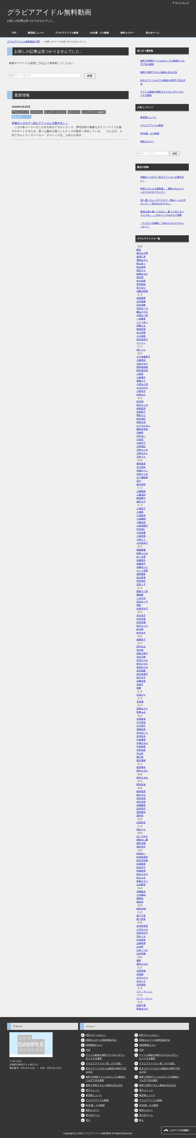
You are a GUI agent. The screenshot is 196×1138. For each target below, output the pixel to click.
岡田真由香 (142, 367)
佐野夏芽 (141, 574)
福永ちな (141, 829)
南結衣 (139, 902)
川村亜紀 (141, 446)
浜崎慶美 (141, 805)
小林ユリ (141, 539)
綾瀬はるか (142, 274)
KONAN (140, 529)
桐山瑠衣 (141, 484)
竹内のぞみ (142, 660)
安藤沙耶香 (142, 291)
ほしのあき (142, 836)
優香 (138, 960)
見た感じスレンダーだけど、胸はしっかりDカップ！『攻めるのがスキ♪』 (163, 202)
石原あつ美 (142, 315)
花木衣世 (141, 801)
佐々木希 (141, 556)
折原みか (141, 394)
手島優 (139, 701)
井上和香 (141, 332)
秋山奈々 (141, 263)
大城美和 (141, 360)
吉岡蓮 (139, 974)
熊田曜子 (141, 498)
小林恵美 (141, 536)
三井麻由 (141, 895)
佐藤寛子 (141, 563)
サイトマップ (182, 2)
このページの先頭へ (179, 1130)
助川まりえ (142, 625)
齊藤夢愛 (141, 550)
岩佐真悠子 (142, 339)
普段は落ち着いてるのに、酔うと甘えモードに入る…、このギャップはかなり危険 (162, 213)
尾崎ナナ (141, 381)
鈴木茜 (139, 629)
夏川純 (139, 757)
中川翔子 (141, 726)
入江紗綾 (141, 336)
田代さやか (142, 663)
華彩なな (141, 415)
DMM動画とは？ (94, 1045)
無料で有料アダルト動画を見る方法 (158, 72)
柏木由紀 (141, 418)
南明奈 (139, 898)
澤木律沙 (141, 581)
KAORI (140, 401)
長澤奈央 (141, 736)
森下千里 (141, 915)
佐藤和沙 (141, 560)
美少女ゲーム (152, 32)
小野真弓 (141, 391)
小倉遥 (139, 374)
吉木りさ (141, 981)
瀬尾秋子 (141, 639)
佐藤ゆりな (142, 567)
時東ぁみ (141, 712)
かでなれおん (143, 425)
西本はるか (142, 770)
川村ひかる (142, 450)
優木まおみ (142, 964)
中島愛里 (141, 739)
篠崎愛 (139, 594)
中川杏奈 (141, 722)
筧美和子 (141, 412)
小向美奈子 (142, 543)
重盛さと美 (142, 591)
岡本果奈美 (142, 370)
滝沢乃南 (141, 657)
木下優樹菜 (142, 477)
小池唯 (139, 512)
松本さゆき (142, 874)
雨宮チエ (141, 270)
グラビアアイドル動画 (66, 32)
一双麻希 (141, 318)
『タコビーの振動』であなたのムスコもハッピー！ (162, 225)
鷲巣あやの (142, 1008)
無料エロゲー (127, 32)
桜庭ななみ (142, 553)
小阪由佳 (141, 522)
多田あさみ (142, 667)
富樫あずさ (142, 708)
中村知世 (141, 750)
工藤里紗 (141, 494)
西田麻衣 (141, 767)
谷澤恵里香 (142, 926)
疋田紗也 (141, 822)
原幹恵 (139, 815)
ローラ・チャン (144, 998)
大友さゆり (142, 363)
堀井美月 (141, 846)
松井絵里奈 (142, 857)
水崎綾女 (141, 891)
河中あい (141, 436)
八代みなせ (142, 929)
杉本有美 (141, 619)
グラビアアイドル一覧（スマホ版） (104, 1063)
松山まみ (141, 877)
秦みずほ (141, 795)
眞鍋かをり (142, 881)
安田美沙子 (142, 933)
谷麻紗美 (141, 681)
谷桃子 (139, 684)
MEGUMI (141, 908)
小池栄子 (141, 508)
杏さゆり (141, 287)
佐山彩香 (141, 577)
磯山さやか (142, 312)
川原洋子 (141, 443)
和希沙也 (141, 422)
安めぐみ (141, 936)
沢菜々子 (141, 584)
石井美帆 (141, 305)
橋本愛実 (141, 791)
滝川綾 (139, 650)
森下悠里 (141, 919)
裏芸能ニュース (36, 32)
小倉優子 (141, 377)
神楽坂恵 (141, 408)
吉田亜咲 (141, 984)
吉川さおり (142, 977)
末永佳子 (141, 615)
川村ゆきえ (142, 453)
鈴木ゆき (141, 632)
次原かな (141, 694)
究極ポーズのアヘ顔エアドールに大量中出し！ (40, 123)
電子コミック (93, 1090)
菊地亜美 (141, 463)
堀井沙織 (141, 843)
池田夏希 (141, 298)
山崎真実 (141, 943)
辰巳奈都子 (142, 674)
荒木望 (139, 277)
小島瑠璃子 (142, 525)
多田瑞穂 (141, 670)
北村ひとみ (142, 474)
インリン (141, 343)
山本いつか (142, 950)
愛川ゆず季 (142, 253)
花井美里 (141, 798)
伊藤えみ (141, 325)
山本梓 (139, 946)
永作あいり (142, 732)
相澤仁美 (141, 256)
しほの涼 (141, 598)
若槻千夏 (141, 1005)
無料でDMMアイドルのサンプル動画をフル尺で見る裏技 (162, 62)
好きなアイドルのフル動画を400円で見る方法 (162, 82)
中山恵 (139, 753)
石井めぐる (142, 308)
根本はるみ (142, 777)
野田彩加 (141, 784)
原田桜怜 (141, 812)
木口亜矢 (141, 467)
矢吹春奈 (141, 939)
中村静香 (141, 746)
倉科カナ (141, 501)
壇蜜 (138, 688)
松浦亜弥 (141, 864)
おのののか (142, 387)
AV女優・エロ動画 (99, 32)
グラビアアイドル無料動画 (49, 12)
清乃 (138, 481)
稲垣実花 (141, 329)
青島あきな (142, 260)
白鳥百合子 (142, 608)
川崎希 (139, 432)
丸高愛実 (141, 884)
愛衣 (138, 249)
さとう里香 (142, 570)
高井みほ (141, 646)
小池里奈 (141, 515)
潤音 (138, 605)
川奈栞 (139, 439)
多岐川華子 (142, 653)
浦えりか (141, 349)
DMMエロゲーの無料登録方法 (101, 1040)
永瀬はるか (142, 743)
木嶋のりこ (142, 470)
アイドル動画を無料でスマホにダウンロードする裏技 (162, 93)
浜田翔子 (141, 808)
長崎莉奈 (141, 729)
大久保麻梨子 (143, 356)
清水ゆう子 (142, 601)
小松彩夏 (141, 532)
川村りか (141, 456)
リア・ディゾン (144, 991)
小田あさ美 (142, 384)
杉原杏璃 (141, 622)
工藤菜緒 (141, 491)
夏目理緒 (141, 760)
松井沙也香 (142, 860)
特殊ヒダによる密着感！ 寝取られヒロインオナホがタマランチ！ (162, 190)
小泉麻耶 (141, 519)
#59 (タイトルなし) (95, 1035)
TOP (14, 32)
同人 (88, 1120)
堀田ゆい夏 (142, 839)
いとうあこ (142, 322)
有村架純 (141, 284)
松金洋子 (141, 867)
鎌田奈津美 (142, 429)
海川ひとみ (142, 405)
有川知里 (141, 280)
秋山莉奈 (141, 267)
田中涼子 (141, 677)
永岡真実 (141, 719)
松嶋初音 (141, 870)
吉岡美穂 (141, 971)
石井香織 (141, 301)
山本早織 (141, 953)
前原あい (141, 853)
